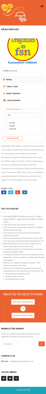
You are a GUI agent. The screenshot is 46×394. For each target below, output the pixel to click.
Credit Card (10, 86)
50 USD (12, 126)
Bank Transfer (11, 93)
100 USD (12, 129)
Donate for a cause (23, 315)
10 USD (12, 123)
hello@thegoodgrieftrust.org (21, 361)
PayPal (7, 80)
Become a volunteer (23, 302)
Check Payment (12, 100)
